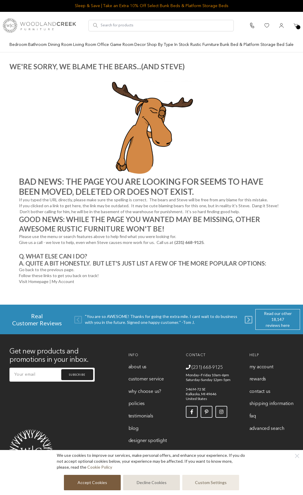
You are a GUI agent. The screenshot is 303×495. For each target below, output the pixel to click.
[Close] (297, 455)
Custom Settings (211, 482)
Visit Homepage (34, 281)
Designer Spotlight (147, 440)
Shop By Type (160, 45)
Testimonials (140, 416)
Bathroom (37, 45)
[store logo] (39, 25)
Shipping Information (271, 403)
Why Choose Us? (145, 391)
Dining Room (60, 45)
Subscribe (77, 374)
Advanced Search (266, 428)
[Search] (95, 25)
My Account (63, 281)
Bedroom (18, 45)
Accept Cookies (92, 482)
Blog (133, 428)
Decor (140, 45)
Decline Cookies (152, 482)
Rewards (257, 379)
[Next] (248, 319)
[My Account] (281, 25)
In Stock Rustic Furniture (196, 45)
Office (103, 45)
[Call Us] (252, 25)
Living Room (84, 45)
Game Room (121, 45)
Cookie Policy (99, 467)
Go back (26, 269)
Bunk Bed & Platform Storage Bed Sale (257, 45)
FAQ (252, 416)
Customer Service (146, 379)
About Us (137, 367)
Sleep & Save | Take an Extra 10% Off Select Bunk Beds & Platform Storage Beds (151, 6)
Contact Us (259, 391)
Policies (136, 403)
